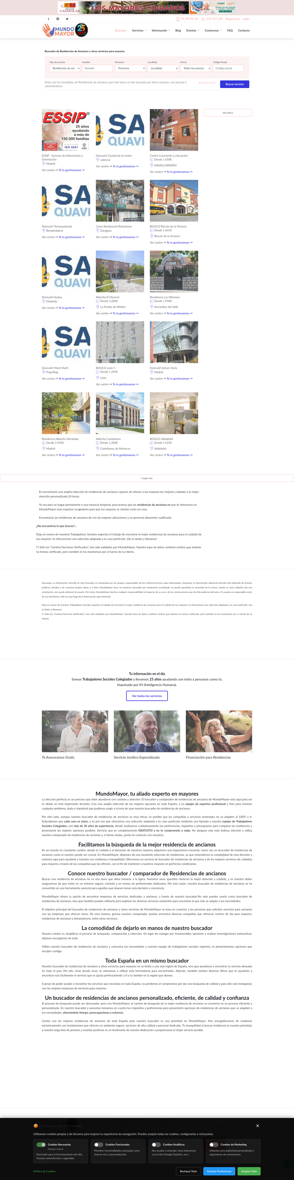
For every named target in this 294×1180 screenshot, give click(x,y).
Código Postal (220, 62)
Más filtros (228, 112)
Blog (178, 30)
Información (161, 30)
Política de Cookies (44, 1171)
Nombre (86, 62)
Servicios (139, 30)
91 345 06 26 (189, 18)
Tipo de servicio (57, 62)
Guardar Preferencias (219, 1171)
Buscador (121, 30)
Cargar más (147, 478)
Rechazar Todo (188, 1171)
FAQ (230, 30)
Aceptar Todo (249, 1171)
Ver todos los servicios (147, 696)
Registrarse (233, 18)
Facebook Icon (48, 19)
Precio (183, 62)
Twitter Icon (67, 19)
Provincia (119, 62)
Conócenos (213, 30)
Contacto (244, 30)
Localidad (152, 62)
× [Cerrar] (258, 1126)
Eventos (192, 30)
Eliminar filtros (207, 82)
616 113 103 (214, 18)
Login (245, 18)
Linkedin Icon (58, 19)
